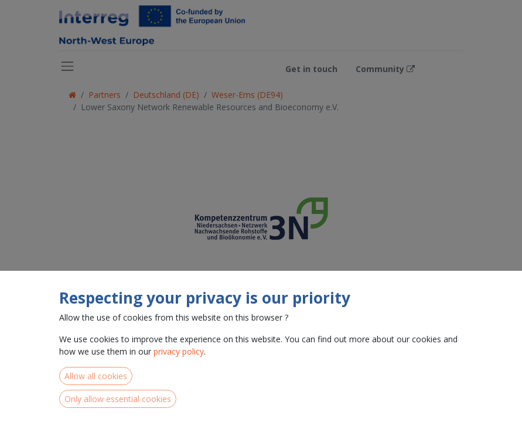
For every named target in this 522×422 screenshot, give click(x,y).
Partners (104, 94)
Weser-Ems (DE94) (247, 94)
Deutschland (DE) (166, 94)
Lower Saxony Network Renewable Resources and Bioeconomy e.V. (210, 107)
